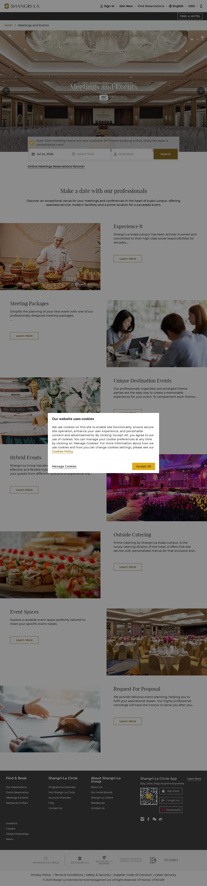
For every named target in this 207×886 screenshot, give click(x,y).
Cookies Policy (62, 451)
